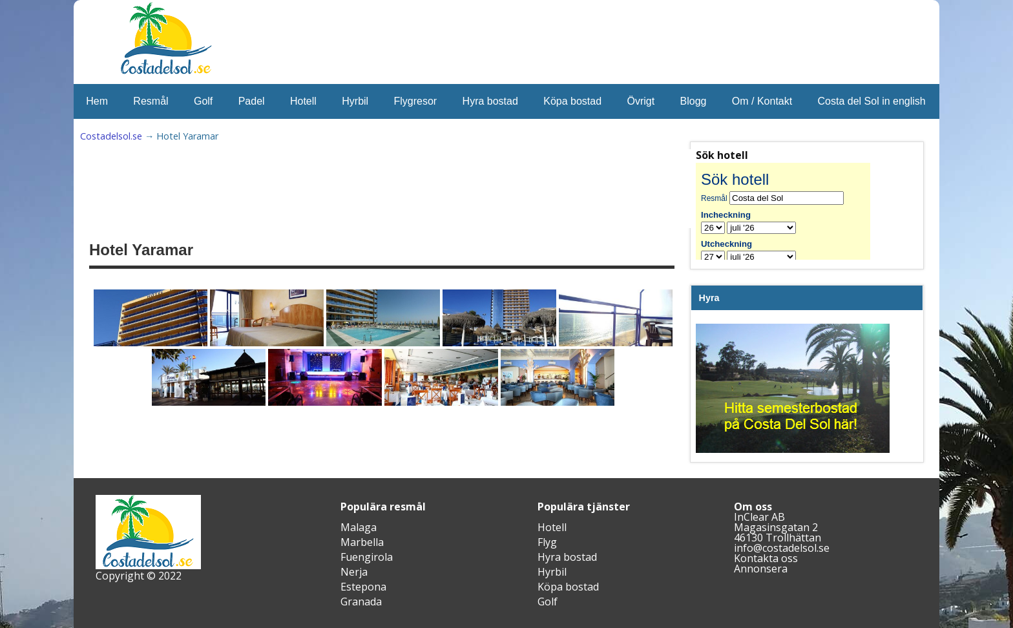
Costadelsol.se (111, 136)
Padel (251, 101)
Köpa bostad (572, 101)
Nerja (354, 572)
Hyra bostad (490, 101)
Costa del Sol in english (872, 101)
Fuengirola (366, 557)
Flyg (547, 542)
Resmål (150, 101)
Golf (203, 101)
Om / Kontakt (762, 101)
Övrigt (640, 101)
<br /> (793, 211)
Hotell (303, 101)
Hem (97, 101)
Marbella (362, 542)
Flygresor (415, 101)
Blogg (693, 101)
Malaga (358, 527)
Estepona (363, 587)
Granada (361, 601)
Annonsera (761, 568)
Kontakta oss (766, 558)
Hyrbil (355, 101)
